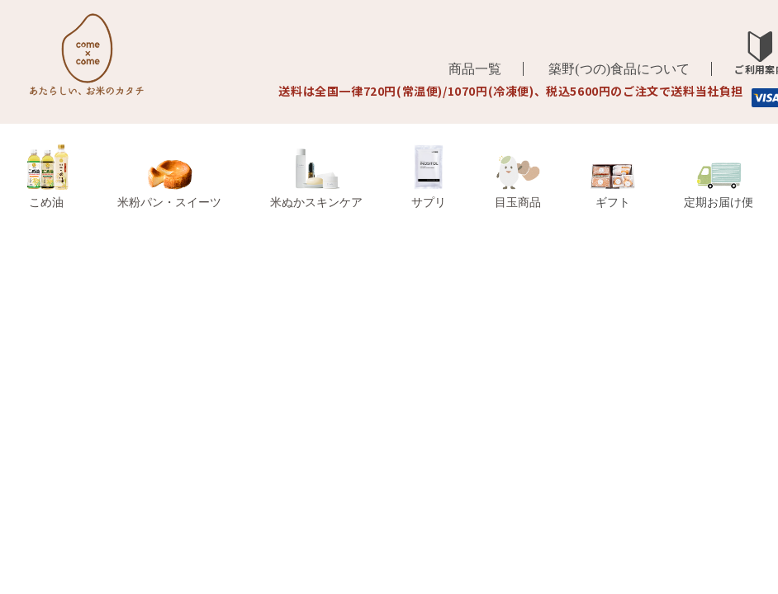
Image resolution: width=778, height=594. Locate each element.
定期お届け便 (718, 186)
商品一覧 (474, 69)
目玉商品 (518, 182)
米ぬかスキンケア (316, 179)
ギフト (612, 187)
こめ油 (47, 177)
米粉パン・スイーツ (169, 184)
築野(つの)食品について (619, 69)
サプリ (428, 177)
